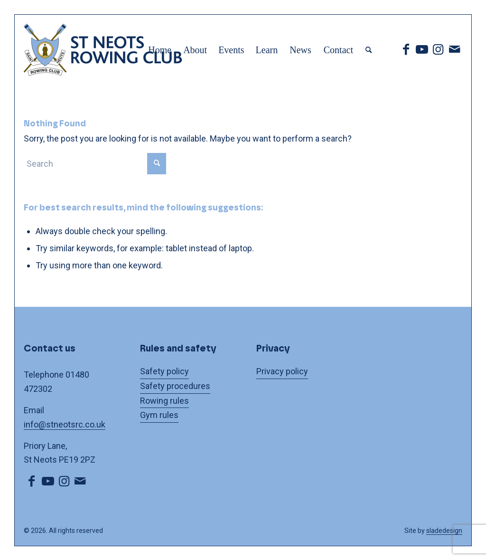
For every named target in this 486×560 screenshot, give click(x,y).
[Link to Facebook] (406, 49)
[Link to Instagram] (438, 49)
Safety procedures (175, 386)
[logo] (119, 49)
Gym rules (159, 415)
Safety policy (164, 371)
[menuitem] (160, 49)
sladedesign (444, 530)
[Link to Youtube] (422, 49)
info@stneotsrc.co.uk (64, 424)
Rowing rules (164, 401)
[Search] (368, 49)
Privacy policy (282, 371)
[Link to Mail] (454, 49)
